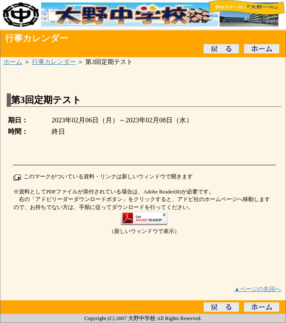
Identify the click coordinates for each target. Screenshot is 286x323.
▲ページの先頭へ (257, 289)
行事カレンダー (54, 61)
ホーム (12, 61)
